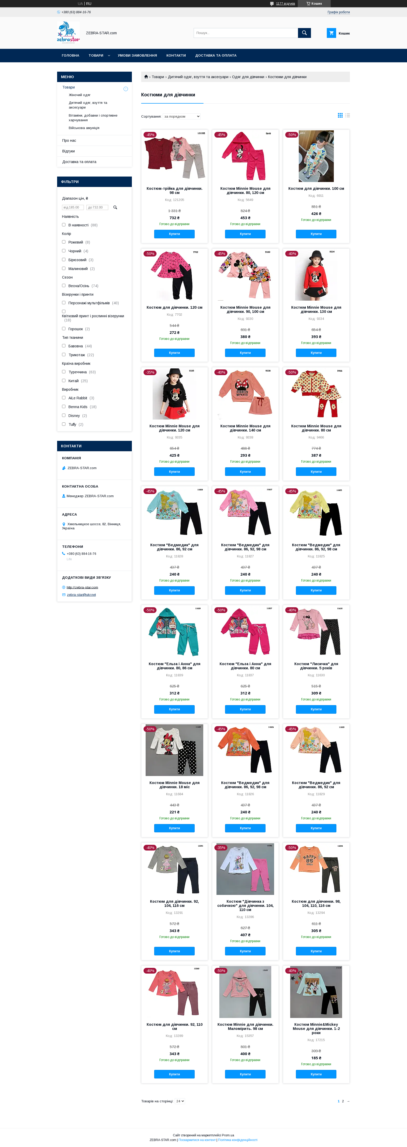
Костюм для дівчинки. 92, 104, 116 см (174, 903)
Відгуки (68, 151)
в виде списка (347, 116)
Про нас (69, 140)
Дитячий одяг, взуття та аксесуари (198, 77)
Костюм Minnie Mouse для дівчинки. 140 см (245, 428)
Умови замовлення (137, 55)
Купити (174, 234)
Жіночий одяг (80, 95)
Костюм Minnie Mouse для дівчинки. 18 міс (175, 785)
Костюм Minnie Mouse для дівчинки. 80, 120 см (245, 190)
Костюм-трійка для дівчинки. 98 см (174, 190)
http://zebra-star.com (82, 587)
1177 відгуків (285, 3)
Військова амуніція (84, 128)
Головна (70, 55)
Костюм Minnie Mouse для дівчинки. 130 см (316, 309)
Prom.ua (228, 1135)
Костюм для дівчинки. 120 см (174, 307)
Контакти (176, 55)
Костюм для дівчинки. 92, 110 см (174, 1026)
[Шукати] (304, 33)
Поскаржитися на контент (197, 1140)
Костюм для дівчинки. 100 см (316, 188)
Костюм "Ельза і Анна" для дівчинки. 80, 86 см (174, 666)
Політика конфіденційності (237, 1140)
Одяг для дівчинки (248, 77)
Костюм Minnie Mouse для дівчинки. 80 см (316, 428)
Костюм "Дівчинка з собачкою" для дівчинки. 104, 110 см (245, 905)
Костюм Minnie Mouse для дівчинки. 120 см (175, 428)
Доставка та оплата (215, 55)
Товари (96, 55)
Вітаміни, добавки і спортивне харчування (93, 117)
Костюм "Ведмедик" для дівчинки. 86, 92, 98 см (245, 547)
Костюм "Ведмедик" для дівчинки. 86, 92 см (174, 547)
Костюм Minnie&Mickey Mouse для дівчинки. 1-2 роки (316, 1028)
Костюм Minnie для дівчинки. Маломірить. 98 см (245, 1026)
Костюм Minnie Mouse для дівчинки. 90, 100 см (245, 309)
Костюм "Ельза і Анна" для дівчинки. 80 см (245, 666)
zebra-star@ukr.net (81, 595)
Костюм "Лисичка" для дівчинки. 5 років (316, 666)
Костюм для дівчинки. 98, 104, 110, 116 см (316, 903)
